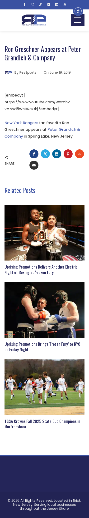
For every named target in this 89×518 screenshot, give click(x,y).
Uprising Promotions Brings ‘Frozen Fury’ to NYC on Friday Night (42, 346)
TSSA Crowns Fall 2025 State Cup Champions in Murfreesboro (42, 424)
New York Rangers (21, 123)
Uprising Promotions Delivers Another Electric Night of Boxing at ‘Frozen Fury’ (41, 269)
